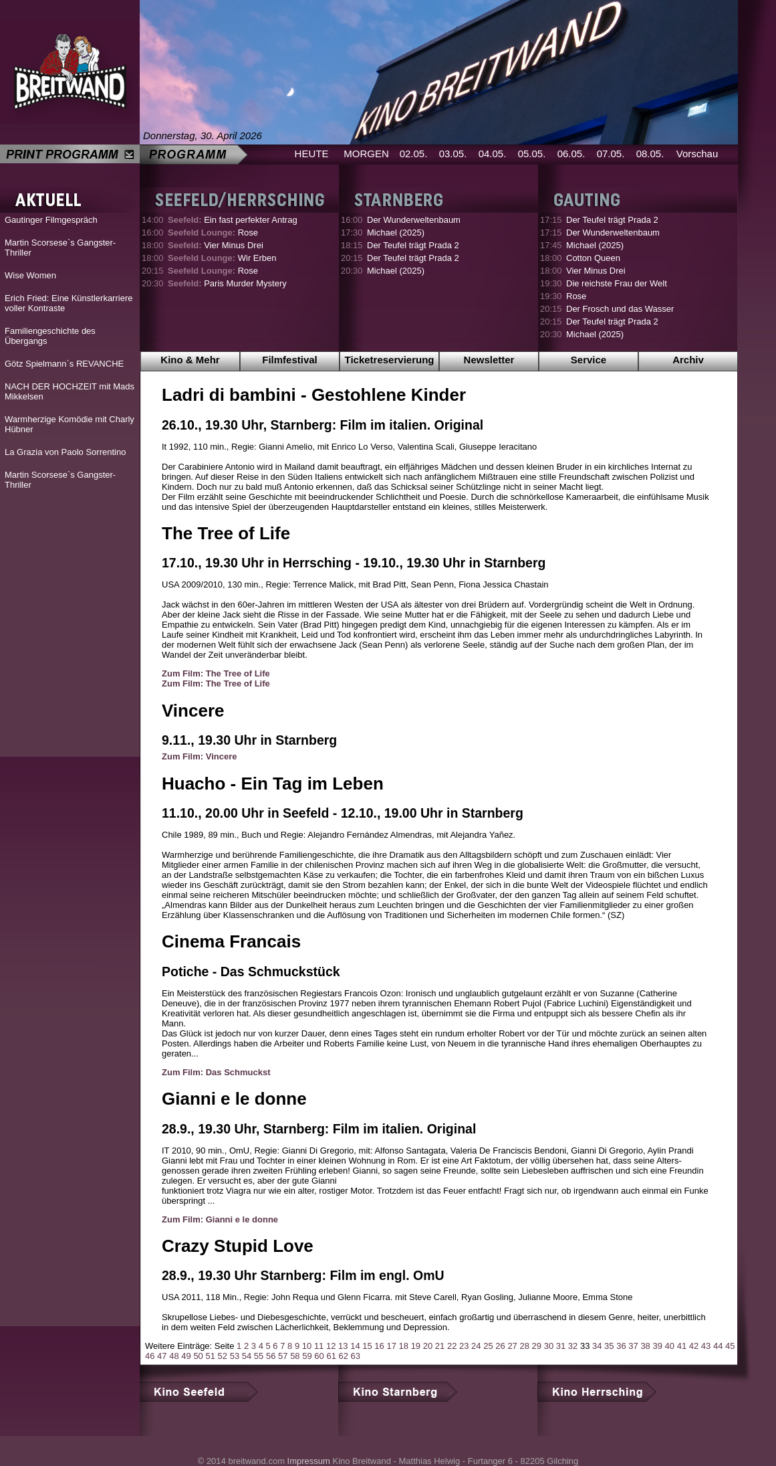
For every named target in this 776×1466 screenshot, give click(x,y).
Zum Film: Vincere (199, 756)
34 (597, 1346)
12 (331, 1346)
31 (560, 1346)
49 (185, 1356)
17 (391, 1346)
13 (343, 1346)
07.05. (611, 153)
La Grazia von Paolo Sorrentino (65, 452)
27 (512, 1346)
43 (705, 1346)
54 (246, 1356)
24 (476, 1346)
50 (198, 1356)
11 (319, 1346)
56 (270, 1356)
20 (427, 1346)
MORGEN (366, 153)
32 (572, 1346)
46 (149, 1356)
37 (633, 1346)
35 (609, 1346)
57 (282, 1356)
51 (210, 1356)
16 (379, 1346)
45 (730, 1346)
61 (331, 1356)
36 (621, 1346)
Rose (213, 232)
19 (415, 1346)
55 (258, 1356)
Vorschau (697, 153)
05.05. (532, 153)
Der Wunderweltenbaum (414, 220)
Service (588, 359)
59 (306, 1356)
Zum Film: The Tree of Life (216, 673)
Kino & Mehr (189, 359)
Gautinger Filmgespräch (51, 220)
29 (536, 1346)
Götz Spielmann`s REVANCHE (64, 364)
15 (367, 1346)
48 (173, 1356)
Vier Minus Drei (215, 245)
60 (319, 1356)
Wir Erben (222, 258)
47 (161, 1356)
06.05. (571, 153)
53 (234, 1356)
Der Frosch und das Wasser (620, 309)
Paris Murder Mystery (227, 283)
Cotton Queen (593, 258)
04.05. (493, 153)
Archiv (688, 359)
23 (464, 1346)
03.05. (453, 153)
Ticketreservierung (389, 359)
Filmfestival (289, 359)
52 (222, 1356)
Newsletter (489, 359)
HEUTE (312, 153)
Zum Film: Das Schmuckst (216, 1072)
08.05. (650, 153)
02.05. (414, 153)
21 (439, 1346)
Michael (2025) (395, 232)
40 (669, 1346)
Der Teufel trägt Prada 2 (413, 245)
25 (488, 1346)
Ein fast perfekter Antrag (232, 220)
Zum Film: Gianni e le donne (220, 1219)
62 (343, 1356)
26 (500, 1346)
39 (657, 1346)
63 (355, 1356)
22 (452, 1346)
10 (306, 1346)
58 (294, 1356)
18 (403, 1346)
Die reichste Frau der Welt (616, 283)
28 (524, 1346)
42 (693, 1346)
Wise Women (30, 275)
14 (355, 1346)
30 (548, 1346)
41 (681, 1346)
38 (645, 1346)
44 (718, 1346)
